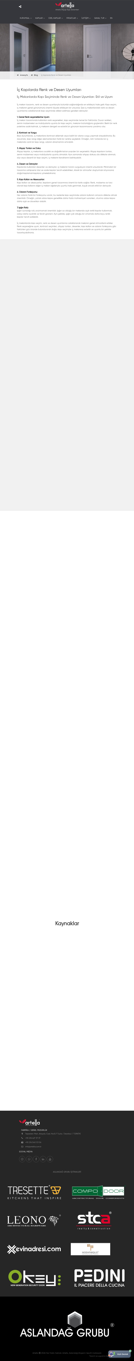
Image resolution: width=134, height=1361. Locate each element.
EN (111, 18)
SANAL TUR (99, 18)
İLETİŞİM (85, 18)
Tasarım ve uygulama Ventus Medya (103, 1356)
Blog (36, 75)
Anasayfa (24, 75)
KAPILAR (39, 18)
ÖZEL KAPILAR (54, 18)
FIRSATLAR (71, 18)
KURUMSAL (25, 18)
